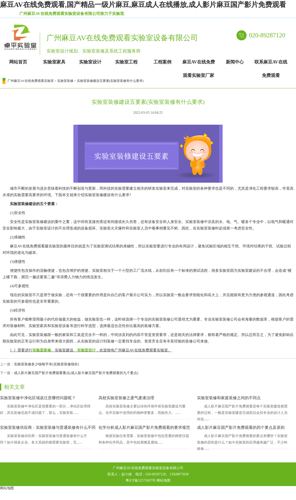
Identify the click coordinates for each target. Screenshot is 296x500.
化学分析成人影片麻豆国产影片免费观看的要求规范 (144, 427)
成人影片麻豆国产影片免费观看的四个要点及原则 (241, 427)
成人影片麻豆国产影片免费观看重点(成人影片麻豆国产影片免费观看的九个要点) (76, 373)
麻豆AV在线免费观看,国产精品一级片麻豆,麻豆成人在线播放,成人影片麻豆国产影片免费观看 (143, 4)
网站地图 (163, 480)
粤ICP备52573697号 (140, 480)
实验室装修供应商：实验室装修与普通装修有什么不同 (48, 427)
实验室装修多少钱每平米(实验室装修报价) (46, 364)
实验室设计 (86, 350)
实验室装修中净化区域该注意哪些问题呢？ (38, 398)
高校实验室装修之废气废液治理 (126, 398)
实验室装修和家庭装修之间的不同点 (229, 398)
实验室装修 (65, 81)
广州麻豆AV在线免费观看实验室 (30, 81)
